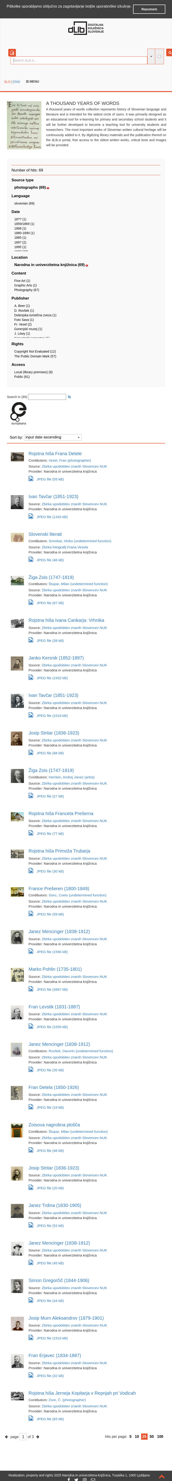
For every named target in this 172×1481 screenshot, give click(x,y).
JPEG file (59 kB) (46, 913)
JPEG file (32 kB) (46, 1374)
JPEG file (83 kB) (46, 1417)
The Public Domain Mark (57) (35, 356)
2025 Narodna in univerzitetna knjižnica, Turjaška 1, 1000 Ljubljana (102, 1475)
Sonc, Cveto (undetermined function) (77, 895)
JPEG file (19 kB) (46, 1106)
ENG (16, 81)
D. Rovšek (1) (24, 310)
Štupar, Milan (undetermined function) (78, 583)
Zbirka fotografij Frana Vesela (65, 547)
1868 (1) (20, 228)
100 (160, 1436)
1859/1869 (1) (24, 223)
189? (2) (20, 242)
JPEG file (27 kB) (46, 795)
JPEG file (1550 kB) (48, 1025)
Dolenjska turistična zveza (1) (35, 315)
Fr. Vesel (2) (23, 324)
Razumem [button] (149, 9)
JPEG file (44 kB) (46, 1299)
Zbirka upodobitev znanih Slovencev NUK (74, 466)
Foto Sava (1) (24, 319)
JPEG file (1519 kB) (48, 714)
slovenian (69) (24, 203)
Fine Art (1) (22, 280)
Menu (32, 81)
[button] (7, 12)
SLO (7, 81)
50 (152, 1436)
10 (137, 1436)
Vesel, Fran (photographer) (70, 460)
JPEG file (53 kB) (46, 1224)
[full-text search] (159, 55)
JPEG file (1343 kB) (48, 515)
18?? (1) (20, 219)
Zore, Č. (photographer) (67, 1399)
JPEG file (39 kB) (46, 639)
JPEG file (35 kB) (46, 1068)
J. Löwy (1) (22, 333)
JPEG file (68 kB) (46, 752)
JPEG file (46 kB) (46, 558)
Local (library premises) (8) (33, 371)
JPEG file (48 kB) (46, 1149)
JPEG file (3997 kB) (48, 988)
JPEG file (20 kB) (46, 1187)
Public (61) (22, 376)
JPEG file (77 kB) (46, 832)
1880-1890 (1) (24, 233)
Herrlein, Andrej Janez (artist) (71, 777)
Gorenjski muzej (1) (28, 329)
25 (144, 1436)
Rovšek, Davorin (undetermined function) (81, 1050)
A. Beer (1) (22, 305)
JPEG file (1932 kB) (48, 677)
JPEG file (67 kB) (46, 601)
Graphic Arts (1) (25, 285)
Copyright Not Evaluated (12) (35, 351)
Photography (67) (26, 290)
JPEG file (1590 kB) (48, 950)
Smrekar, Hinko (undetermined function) (80, 540)
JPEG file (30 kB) (46, 870)
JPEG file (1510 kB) (48, 1337)
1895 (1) (20, 246)
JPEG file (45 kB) (46, 1262)
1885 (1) (20, 237)
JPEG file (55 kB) (46, 478)
